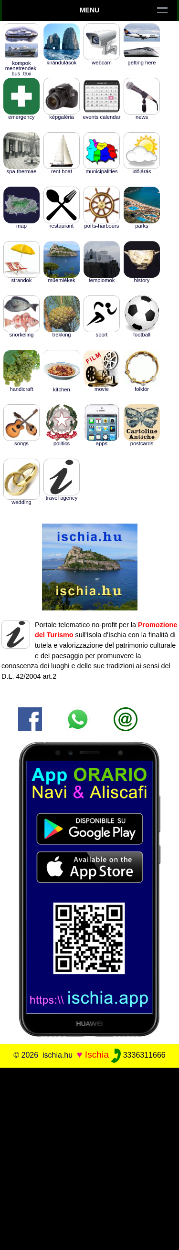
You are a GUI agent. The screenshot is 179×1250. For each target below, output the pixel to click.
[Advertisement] (89, 1157)
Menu (89, 10)
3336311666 (138, 1055)
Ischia (97, 1055)
